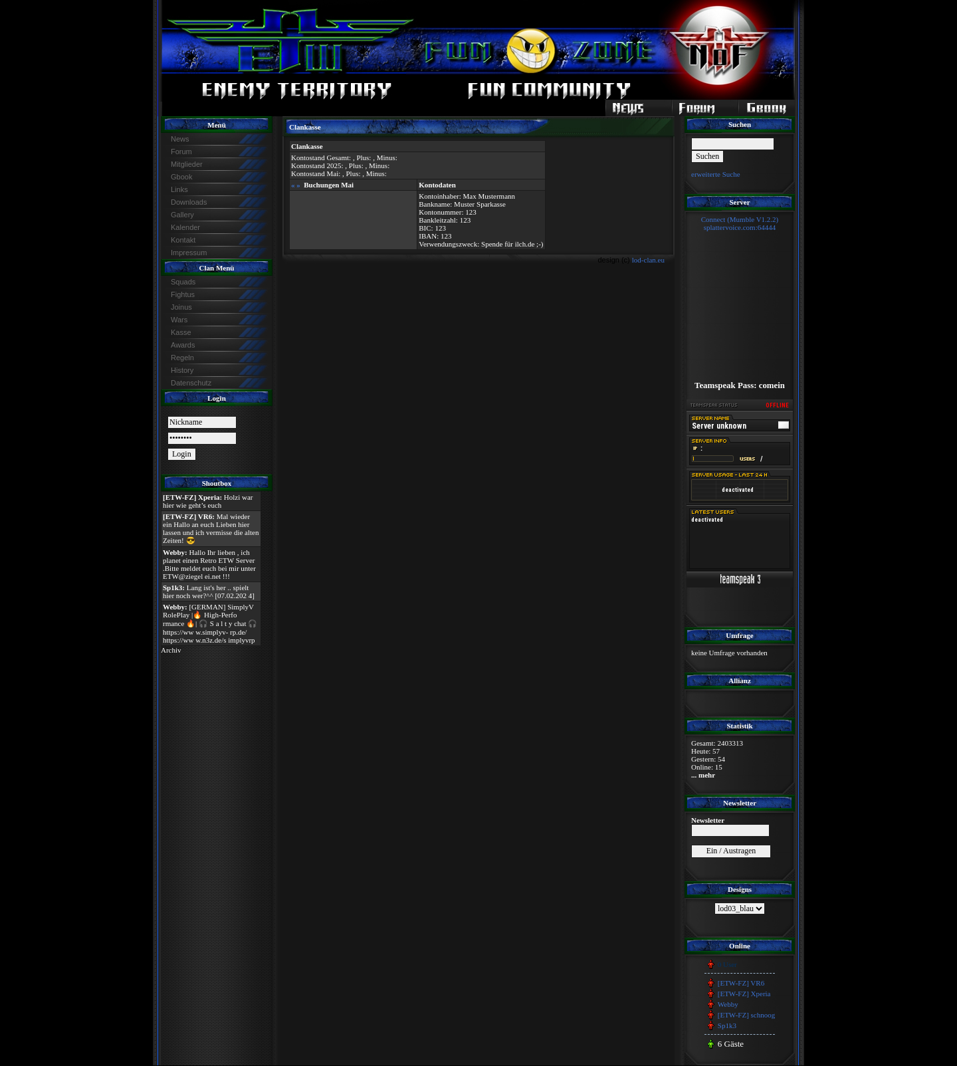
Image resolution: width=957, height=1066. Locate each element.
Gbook (181, 177)
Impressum (189, 253)
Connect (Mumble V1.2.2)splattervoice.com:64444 (740, 223)
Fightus (183, 294)
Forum (181, 152)
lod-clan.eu (648, 260)
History (182, 370)
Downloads (189, 202)
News (180, 139)
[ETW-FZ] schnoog (746, 1015)
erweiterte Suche (715, 174)
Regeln (182, 358)
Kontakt (183, 240)
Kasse (181, 332)
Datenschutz (191, 383)
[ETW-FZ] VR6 (741, 983)
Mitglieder (187, 164)
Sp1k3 (727, 1025)
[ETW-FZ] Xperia (744, 994)
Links (179, 189)
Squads (183, 282)
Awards (183, 345)
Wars (179, 320)
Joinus (181, 307)
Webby (728, 1004)
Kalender (185, 227)
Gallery (182, 215)
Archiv (171, 650)
